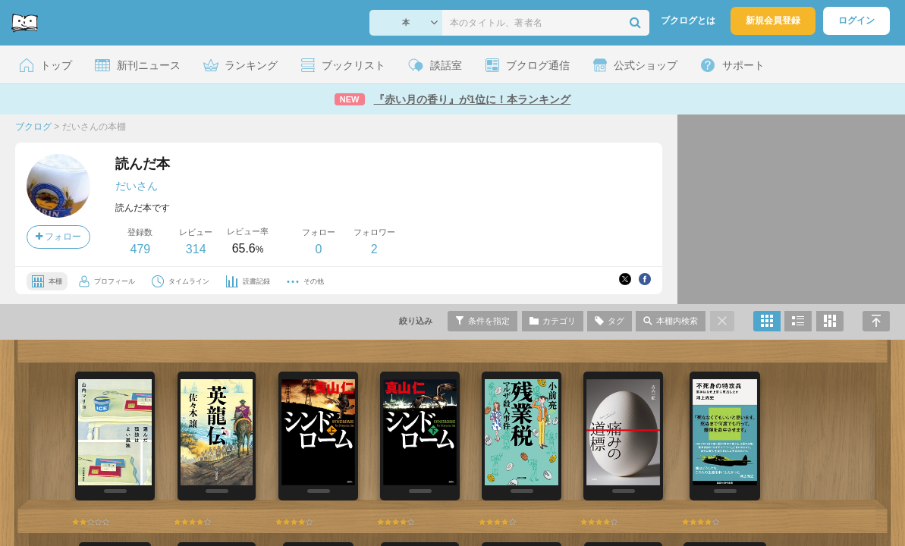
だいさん (136, 186)
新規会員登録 (773, 20)
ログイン (856, 20)
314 (196, 249)
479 (140, 249)
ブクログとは (688, 20)
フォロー (58, 236)
